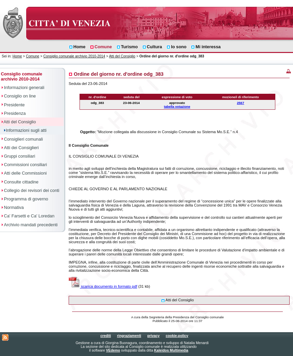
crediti (105, 336)
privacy (153, 336)
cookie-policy (177, 336)
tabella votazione (177, 106)
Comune (32, 56)
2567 (240, 103)
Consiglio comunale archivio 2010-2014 (74, 56)
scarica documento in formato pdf (103, 286)
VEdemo (113, 350)
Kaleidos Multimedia (171, 350)
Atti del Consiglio (122, 56)
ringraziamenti (129, 336)
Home (17, 56)
